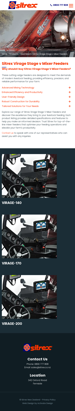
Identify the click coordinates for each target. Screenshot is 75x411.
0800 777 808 (60, 5)
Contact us (8, 132)
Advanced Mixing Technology (18, 87)
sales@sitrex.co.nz (41, 367)
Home (5, 54)
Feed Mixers (25, 54)
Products (13, 54)
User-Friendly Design (13, 97)
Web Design (28, 403)
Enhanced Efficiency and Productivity (22, 92)
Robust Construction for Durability (21, 101)
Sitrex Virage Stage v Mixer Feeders (50, 54)
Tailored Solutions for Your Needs (20, 106)
